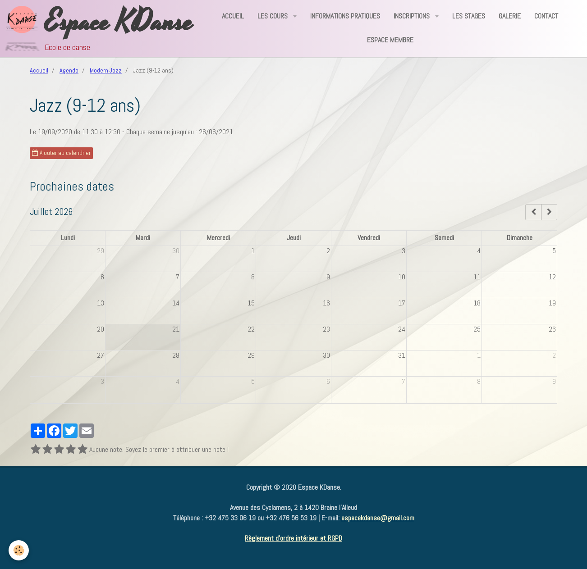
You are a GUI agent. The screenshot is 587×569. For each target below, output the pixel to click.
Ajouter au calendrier (61, 153)
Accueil (233, 16)
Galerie (510, 16)
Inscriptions (412, 16)
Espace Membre (390, 40)
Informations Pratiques (345, 16)
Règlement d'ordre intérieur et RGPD (293, 538)
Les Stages (468, 16)
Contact (546, 16)
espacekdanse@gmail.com (377, 518)
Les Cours (273, 16)
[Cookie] (19, 550)
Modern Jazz (106, 70)
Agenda (69, 70)
